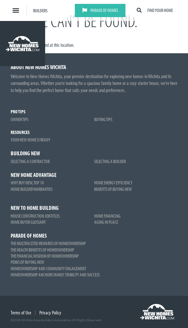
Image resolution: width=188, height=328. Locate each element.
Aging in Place (106, 222)
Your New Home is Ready (30, 140)
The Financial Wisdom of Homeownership (45, 256)
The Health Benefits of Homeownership (42, 250)
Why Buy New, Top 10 (27, 182)
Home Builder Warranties (32, 189)
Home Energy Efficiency (113, 182)
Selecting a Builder (110, 161)
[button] (16, 10)
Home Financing (107, 216)
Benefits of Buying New (113, 189)
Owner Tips (19, 119)
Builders (40, 10)
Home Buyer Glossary (28, 222)
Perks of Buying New (27, 262)
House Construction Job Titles (35, 216)
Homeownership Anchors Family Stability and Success (55, 275)
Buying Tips (103, 119)
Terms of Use (21, 312)
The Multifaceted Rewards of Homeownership (48, 243)
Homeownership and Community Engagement (48, 268)
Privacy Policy (50, 312)
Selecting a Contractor (30, 161)
